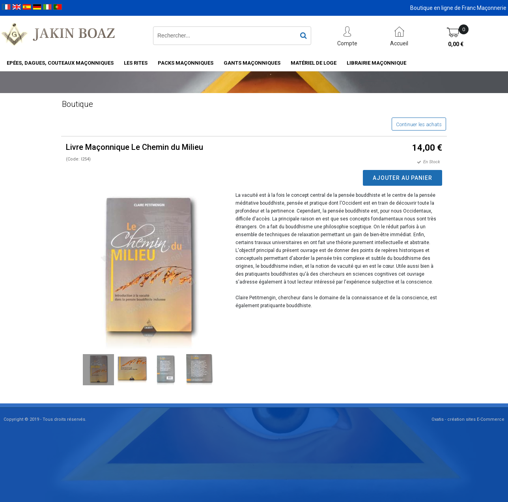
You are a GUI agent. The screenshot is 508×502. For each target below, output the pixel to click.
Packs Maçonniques (185, 63)
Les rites (136, 63)
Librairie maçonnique (376, 63)
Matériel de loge (313, 63)
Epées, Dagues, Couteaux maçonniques (60, 63)
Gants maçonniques (252, 63)
